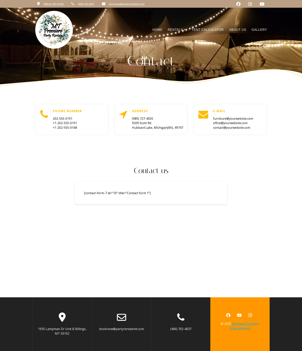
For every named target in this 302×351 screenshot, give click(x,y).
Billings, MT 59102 (54, 4)
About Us (237, 29)
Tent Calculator (208, 29)
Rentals (175, 29)
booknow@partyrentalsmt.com (127, 4)
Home (158, 29)
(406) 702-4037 (86, 4)
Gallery (259, 29)
